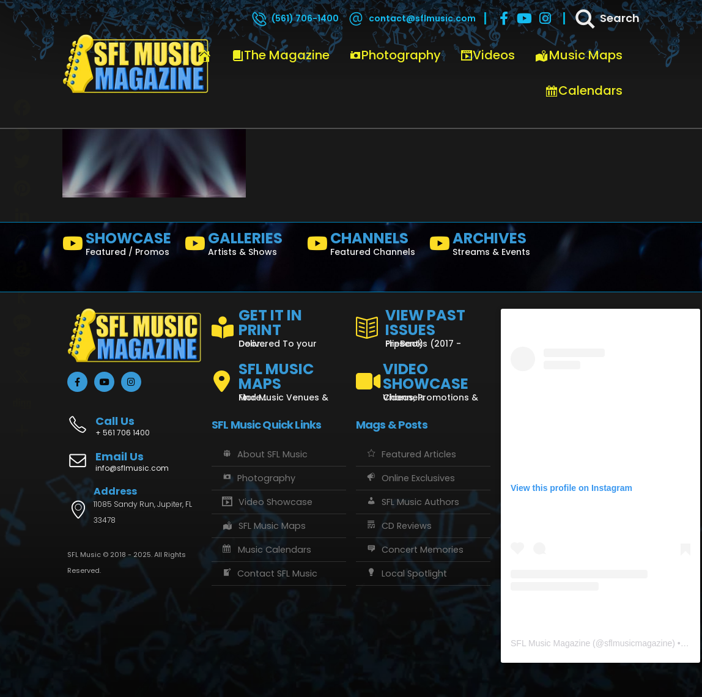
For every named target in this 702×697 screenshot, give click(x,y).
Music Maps (578, 55)
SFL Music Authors (412, 502)
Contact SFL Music (269, 573)
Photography (395, 55)
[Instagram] (545, 18)
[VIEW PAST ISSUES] (423, 326)
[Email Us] (134, 463)
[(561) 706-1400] (295, 18)
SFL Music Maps (263, 526)
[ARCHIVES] (485, 246)
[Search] (607, 18)
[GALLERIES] (241, 246)
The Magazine (281, 55)
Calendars (584, 90)
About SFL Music (264, 454)
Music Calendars (266, 550)
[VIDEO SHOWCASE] (423, 376)
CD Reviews (398, 526)
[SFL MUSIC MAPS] (279, 376)
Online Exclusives (410, 478)
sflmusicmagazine (638, 643)
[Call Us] (134, 419)
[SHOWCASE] (118, 246)
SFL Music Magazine (550, 643)
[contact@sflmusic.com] (411, 18)
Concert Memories (414, 550)
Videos (487, 55)
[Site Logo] (135, 64)
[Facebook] (503, 18)
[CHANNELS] (363, 246)
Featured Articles (410, 454)
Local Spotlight (406, 573)
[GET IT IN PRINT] (279, 326)
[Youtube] (524, 18)
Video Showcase (266, 502)
